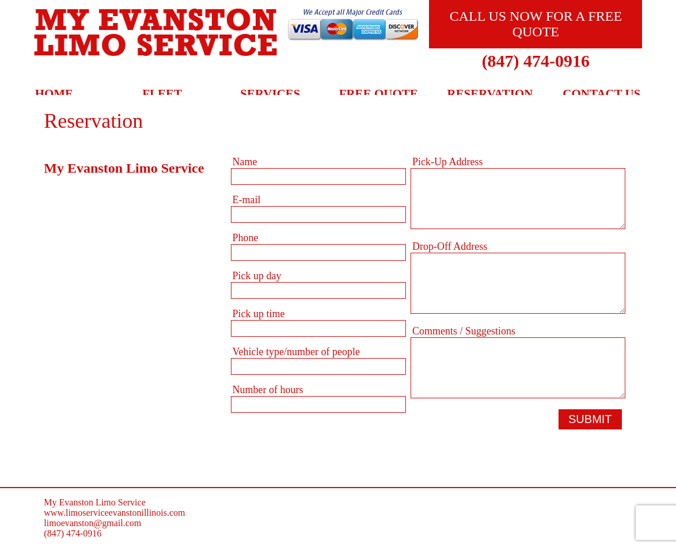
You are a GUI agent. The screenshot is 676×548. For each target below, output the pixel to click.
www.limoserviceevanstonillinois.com (114, 512)
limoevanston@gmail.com (92, 523)
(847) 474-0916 (536, 60)
